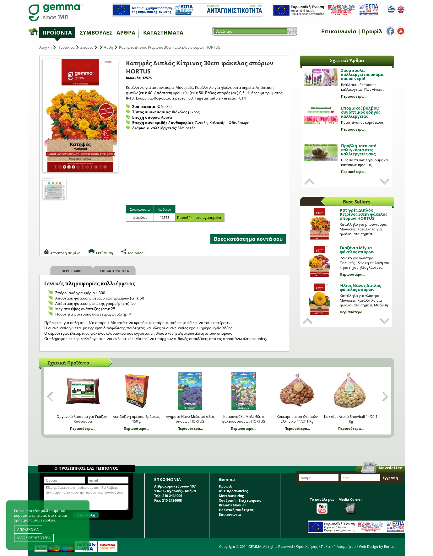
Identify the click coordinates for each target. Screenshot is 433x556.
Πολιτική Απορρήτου (338, 546)
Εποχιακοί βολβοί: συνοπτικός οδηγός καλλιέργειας (360, 112)
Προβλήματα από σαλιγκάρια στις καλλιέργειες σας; (358, 150)
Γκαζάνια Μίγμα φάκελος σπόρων (357, 250)
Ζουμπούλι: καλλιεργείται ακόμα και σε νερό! (362, 74)
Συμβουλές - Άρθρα (107, 32)
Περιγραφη (71, 270)
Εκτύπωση (104, 253)
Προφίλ (370, 31)
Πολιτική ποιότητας (236, 509)
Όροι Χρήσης (307, 546)
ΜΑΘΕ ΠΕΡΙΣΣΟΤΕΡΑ (34, 537)
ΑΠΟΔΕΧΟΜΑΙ (28, 529)
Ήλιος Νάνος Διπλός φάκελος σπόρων (360, 287)
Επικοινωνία (337, 31)
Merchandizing (231, 495)
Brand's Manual (232, 505)
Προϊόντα (57, 32)
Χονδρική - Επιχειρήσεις (240, 500)
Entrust (390, 546)
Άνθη (108, 47)
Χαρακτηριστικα (114, 270)
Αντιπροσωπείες (233, 491)
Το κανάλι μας (322, 505)
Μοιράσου (137, 253)
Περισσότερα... (353, 96)
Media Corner (350, 505)
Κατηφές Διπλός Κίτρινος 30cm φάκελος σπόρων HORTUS (363, 214)
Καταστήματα (163, 32)
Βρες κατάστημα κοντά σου (248, 238)
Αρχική (45, 47)
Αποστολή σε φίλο (65, 253)
